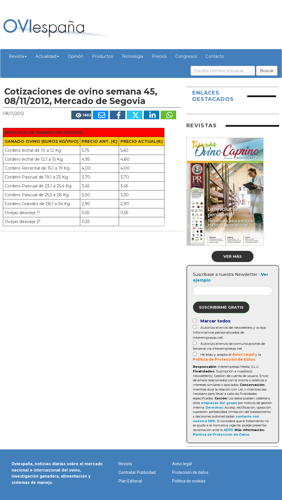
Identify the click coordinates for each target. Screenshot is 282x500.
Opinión (75, 56)
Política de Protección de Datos (224, 359)
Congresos (186, 56)
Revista (18, 56)
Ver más (232, 256)
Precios (159, 56)
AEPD (228, 430)
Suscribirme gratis (221, 307)
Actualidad (47, 56)
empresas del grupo (219, 403)
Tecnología (132, 56)
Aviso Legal (243, 354)
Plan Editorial (130, 481)
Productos (102, 56)
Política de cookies (189, 481)
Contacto (215, 56)
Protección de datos (190, 472)
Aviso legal (182, 463)
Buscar (267, 70)
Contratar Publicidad (137, 472)
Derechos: (215, 407)
